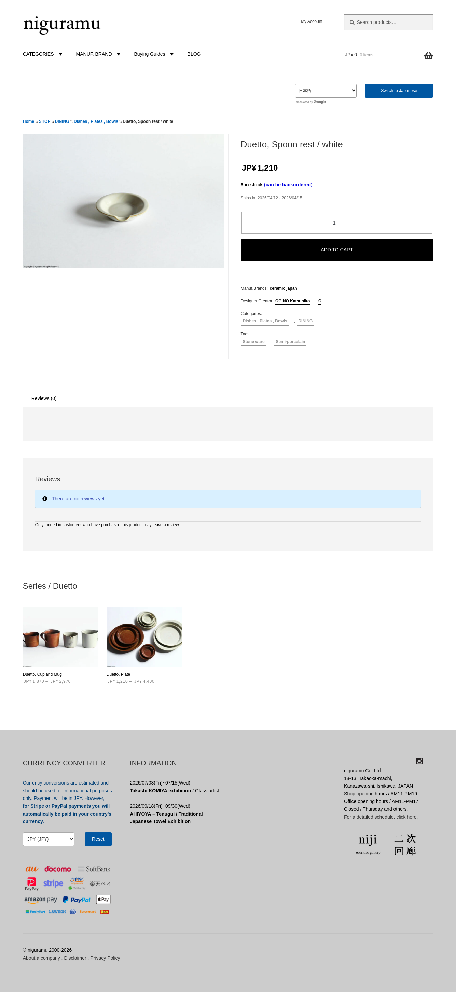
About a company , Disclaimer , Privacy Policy (71, 958)
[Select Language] (325, 90)
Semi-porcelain (290, 341)
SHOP (44, 121)
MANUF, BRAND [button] (99, 54)
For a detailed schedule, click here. (381, 817)
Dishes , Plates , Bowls (96, 121)
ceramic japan (283, 288)
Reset (98, 839)
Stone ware (254, 341)
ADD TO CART (337, 250)
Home (28, 121)
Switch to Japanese (399, 90)
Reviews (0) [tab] (44, 398)
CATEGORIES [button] (43, 54)
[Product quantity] (336, 223)
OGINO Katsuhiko (292, 301)
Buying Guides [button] (155, 54)
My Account (311, 21)
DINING (62, 121)
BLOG (194, 54)
